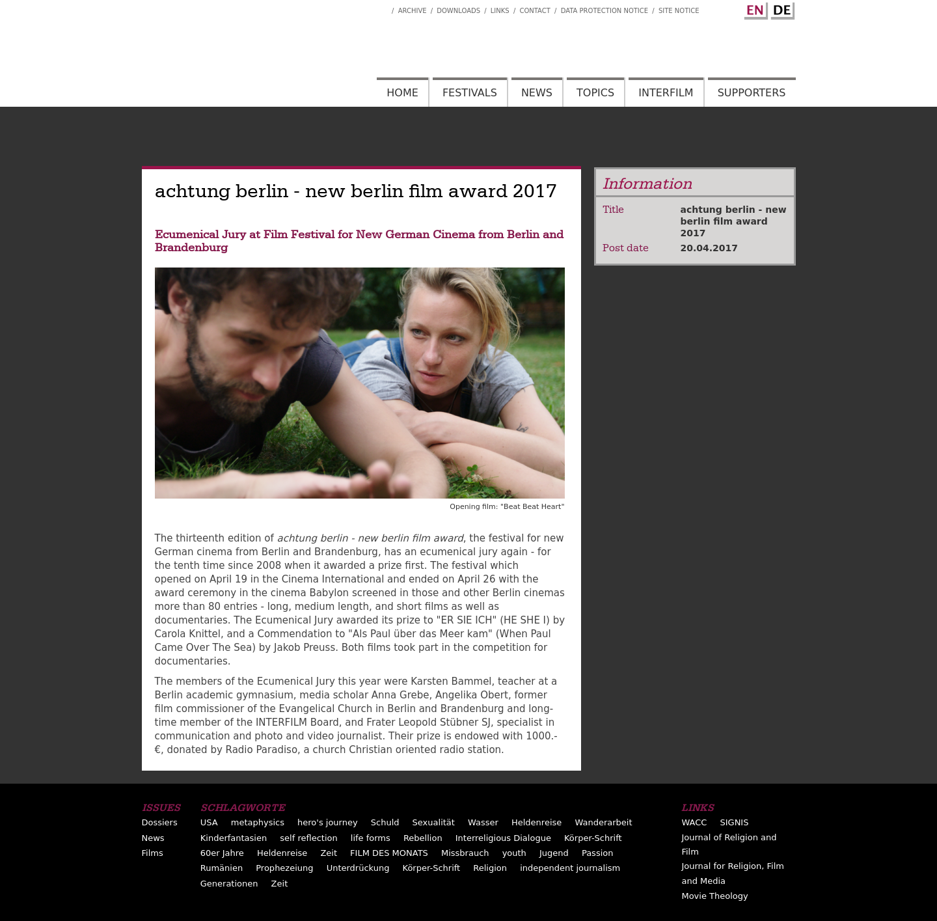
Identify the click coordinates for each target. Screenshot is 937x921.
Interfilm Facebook (382, 7)
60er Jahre (222, 853)
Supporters (752, 93)
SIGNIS (734, 822)
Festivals (469, 93)
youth (514, 853)
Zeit (328, 853)
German (781, 8)
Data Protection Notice (605, 10)
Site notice (679, 10)
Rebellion (422, 838)
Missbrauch (465, 853)
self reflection (308, 838)
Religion (490, 868)
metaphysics (257, 822)
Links (500, 10)
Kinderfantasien (233, 838)
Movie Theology (714, 896)
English (754, 8)
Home (402, 93)
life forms (370, 838)
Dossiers (160, 822)
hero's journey (327, 822)
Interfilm (665, 93)
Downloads (458, 10)
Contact (534, 10)
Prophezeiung (284, 868)
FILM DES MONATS (389, 853)
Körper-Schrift (593, 838)
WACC (694, 822)
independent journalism (570, 868)
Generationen (229, 883)
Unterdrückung (358, 868)
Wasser (483, 822)
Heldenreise (536, 822)
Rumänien (221, 868)
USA (209, 822)
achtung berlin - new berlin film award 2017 (734, 221)
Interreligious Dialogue (503, 838)
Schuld (385, 822)
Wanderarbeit (603, 822)
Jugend (554, 853)
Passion (598, 853)
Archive (412, 10)
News (536, 93)
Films (152, 853)
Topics (595, 93)
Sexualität (434, 822)
